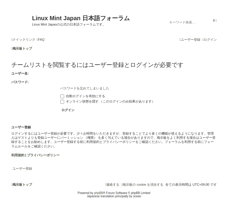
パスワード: (20, 82)
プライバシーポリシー (43, 155)
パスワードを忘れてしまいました (84, 88)
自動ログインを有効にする (82, 96)
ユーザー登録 (22, 168)
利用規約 (17, 155)
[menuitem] (41, 39)
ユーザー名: (20, 73)
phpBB (98, 193)
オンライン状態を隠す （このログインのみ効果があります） (107, 101)
